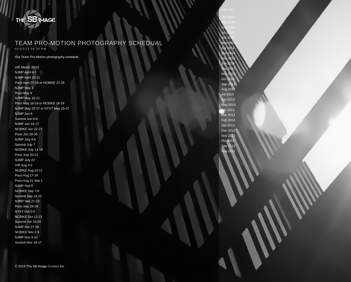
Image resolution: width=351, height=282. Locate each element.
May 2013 (228, 105)
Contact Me (56, 266)
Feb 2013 (228, 120)
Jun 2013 (228, 99)
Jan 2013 (228, 125)
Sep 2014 (228, 22)
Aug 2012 (228, 151)
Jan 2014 (228, 63)
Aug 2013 (228, 89)
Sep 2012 (228, 146)
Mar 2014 (228, 53)
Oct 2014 (227, 17)
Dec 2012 (228, 130)
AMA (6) (227, 10)
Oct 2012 (227, 140)
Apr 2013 (227, 110)
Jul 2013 (227, 94)
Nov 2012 (228, 136)
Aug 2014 (228, 27)
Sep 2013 (228, 84)
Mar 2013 (228, 115)
